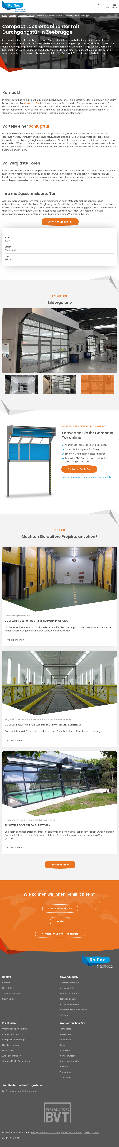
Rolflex (6, 977)
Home (4, 15)
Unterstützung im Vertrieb (15, 1028)
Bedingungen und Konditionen (45, 1132)
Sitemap (96, 1132)
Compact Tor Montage (13, 1039)
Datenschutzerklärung (71, 1132)
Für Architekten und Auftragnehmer (19, 1091)
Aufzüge (64, 1015)
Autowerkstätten (68, 988)
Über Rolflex (8, 988)
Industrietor (65, 1039)
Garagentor (65, 1077)
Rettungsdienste (68, 998)
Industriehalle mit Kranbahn (73, 1009)
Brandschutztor (67, 1055)
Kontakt (6, 982)
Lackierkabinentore (26, 15)
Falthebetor (65, 1028)
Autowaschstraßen (69, 1004)
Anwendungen (69, 977)
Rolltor (63, 1044)
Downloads (8, 998)
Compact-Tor (32, 103)
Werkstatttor (66, 1071)
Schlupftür (39, 126)
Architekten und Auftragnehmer (22, 1085)
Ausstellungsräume (69, 982)
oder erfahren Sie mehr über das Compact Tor (87, 477)
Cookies (87, 1132)
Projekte (12, 15)
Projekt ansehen (15, 639)
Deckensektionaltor (69, 1061)
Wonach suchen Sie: (72, 1023)
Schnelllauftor (66, 1050)
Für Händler (9, 1023)
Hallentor (64, 1066)
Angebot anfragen (11, 993)
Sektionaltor (66, 1034)
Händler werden (10, 1044)
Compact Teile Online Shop (16, 1061)
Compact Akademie (12, 1034)
